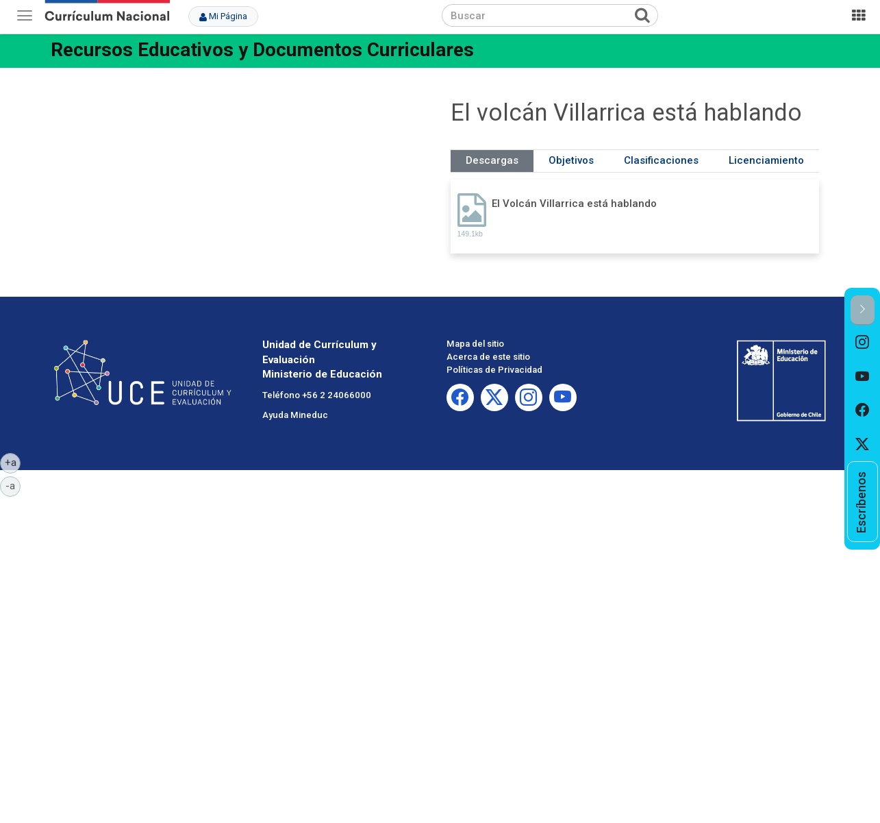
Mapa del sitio (475, 344)
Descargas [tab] (492, 160)
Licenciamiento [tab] (766, 160)
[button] (863, 310)
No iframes (245, 180)
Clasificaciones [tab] (661, 160)
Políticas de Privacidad (494, 370)
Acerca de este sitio (488, 357)
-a (13, 485)
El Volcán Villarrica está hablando (574, 203)
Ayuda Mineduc (295, 415)
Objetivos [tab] (571, 160)
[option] (862, 342)
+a (13, 462)
